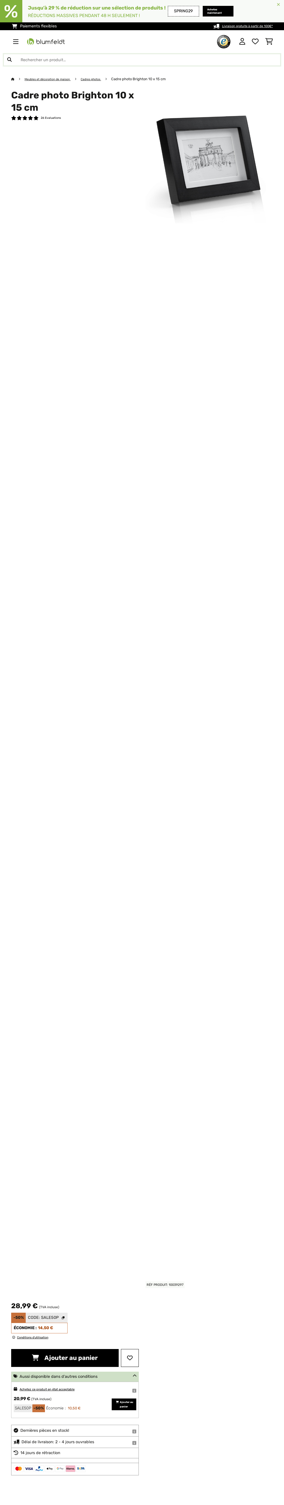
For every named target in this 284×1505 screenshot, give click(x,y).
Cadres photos (103, 79)
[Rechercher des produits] (142, 60)
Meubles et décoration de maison (53, 79)
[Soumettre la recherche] (9, 59)
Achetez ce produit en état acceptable (56, 1389)
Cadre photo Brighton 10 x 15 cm (154, 79)
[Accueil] (18, 79)
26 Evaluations (53, 118)
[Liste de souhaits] (255, 42)
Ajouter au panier (65, 1358)
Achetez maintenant (206, 11)
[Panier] (269, 42)
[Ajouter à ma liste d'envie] (130, 1358)
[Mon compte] (242, 42)
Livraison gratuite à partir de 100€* (240, 26)
